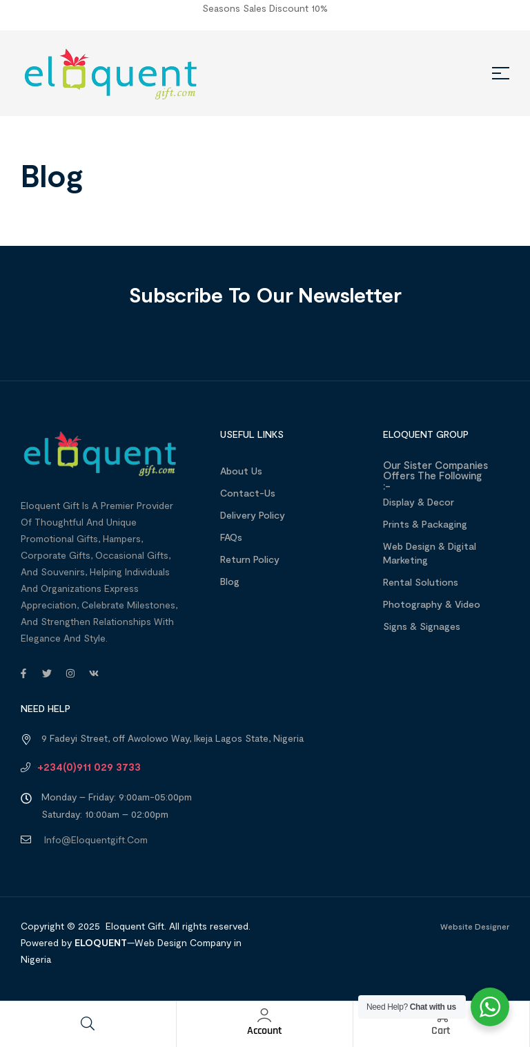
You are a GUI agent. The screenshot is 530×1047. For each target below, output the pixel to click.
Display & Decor (418, 502)
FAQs (231, 537)
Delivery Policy (252, 515)
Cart (441, 1031)
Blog (229, 581)
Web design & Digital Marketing (429, 553)
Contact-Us (247, 493)
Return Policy (249, 559)
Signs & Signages (421, 626)
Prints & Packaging (425, 524)
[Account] (264, 1015)
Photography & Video (431, 604)
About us (241, 471)
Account (264, 1031)
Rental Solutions (420, 582)
